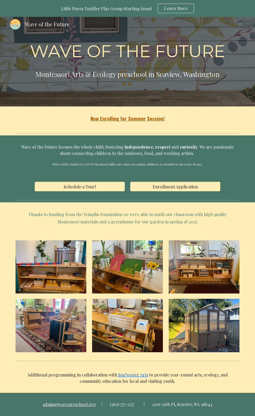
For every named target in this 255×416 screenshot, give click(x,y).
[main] (127, 61)
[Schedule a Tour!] (79, 187)
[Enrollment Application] (175, 187)
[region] (127, 8)
